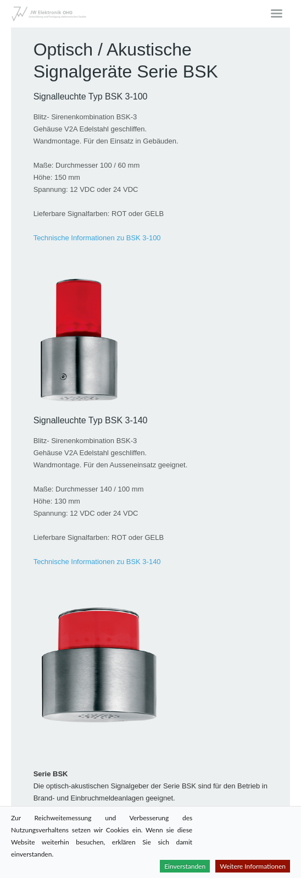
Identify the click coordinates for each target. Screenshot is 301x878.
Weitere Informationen (253, 866)
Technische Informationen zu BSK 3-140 (97, 561)
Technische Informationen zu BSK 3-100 (97, 238)
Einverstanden (184, 866)
